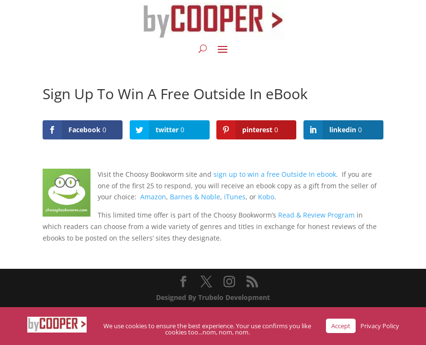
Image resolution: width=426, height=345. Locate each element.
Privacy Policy (379, 326)
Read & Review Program (316, 214)
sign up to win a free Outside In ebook (274, 174)
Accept (340, 326)
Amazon (153, 196)
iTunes (235, 196)
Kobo (266, 196)
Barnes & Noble (195, 196)
